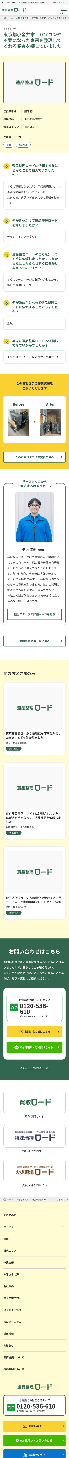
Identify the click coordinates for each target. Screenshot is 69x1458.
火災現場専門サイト (34, 1172)
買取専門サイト (34, 1104)
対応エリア (9, 1250)
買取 (9, 144)
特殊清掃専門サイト (34, 1138)
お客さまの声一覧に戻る (34, 641)
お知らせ (8, 1345)
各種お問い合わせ (13, 1369)
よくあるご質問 (12, 1310)
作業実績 (8, 1262)
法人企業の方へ (12, 1298)
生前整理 (23, 144)
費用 (6, 1239)
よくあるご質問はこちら (34, 1068)
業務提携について (13, 1357)
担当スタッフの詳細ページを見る (34, 614)
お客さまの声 (11, 1274)
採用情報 (8, 1333)
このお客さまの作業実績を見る (34, 457)
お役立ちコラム (12, 1322)
